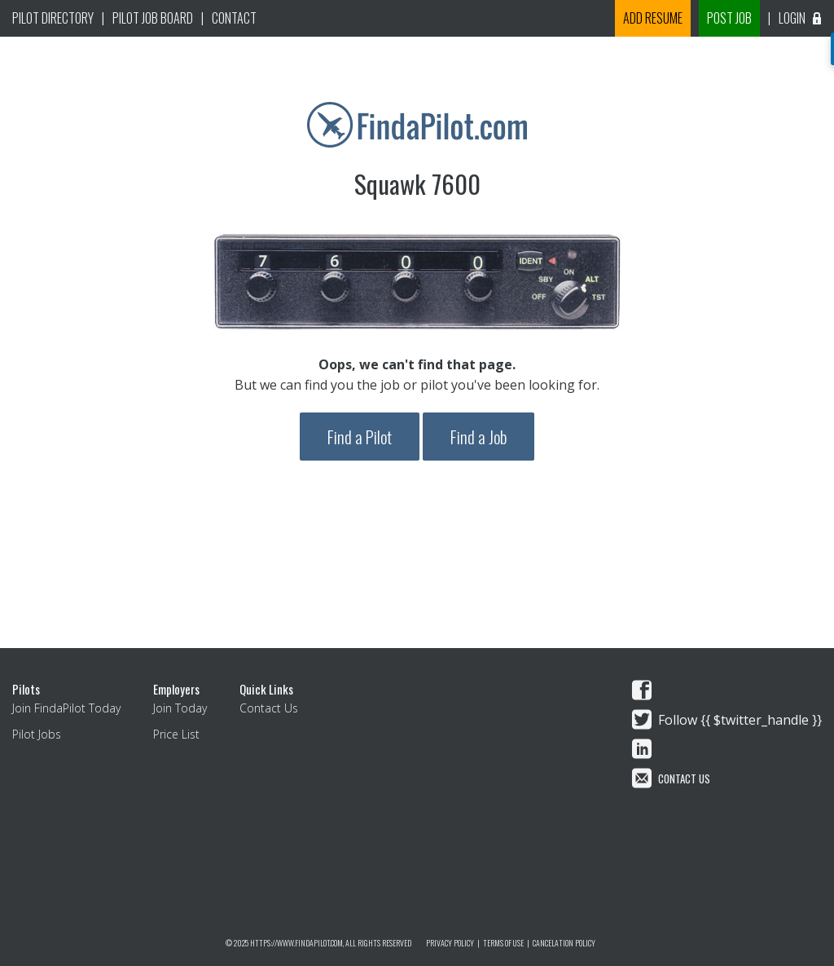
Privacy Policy (450, 943)
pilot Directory (53, 18)
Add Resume (653, 18)
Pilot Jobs (36, 734)
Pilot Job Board (152, 18)
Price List (176, 734)
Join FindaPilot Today (66, 708)
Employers (176, 689)
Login (802, 18)
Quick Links (266, 689)
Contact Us (268, 708)
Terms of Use (503, 943)
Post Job (729, 18)
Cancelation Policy (564, 943)
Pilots (26, 689)
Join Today (180, 708)
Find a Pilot (359, 436)
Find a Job (478, 436)
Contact (234, 18)
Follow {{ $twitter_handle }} (740, 720)
